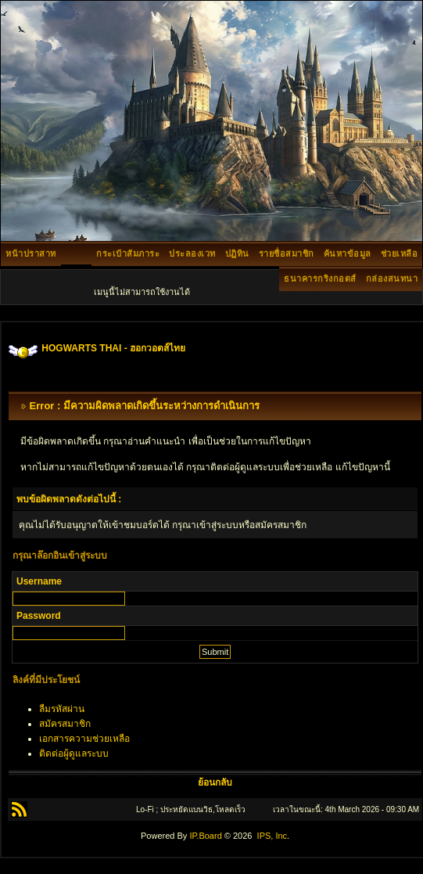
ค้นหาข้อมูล (347, 253)
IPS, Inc (272, 835)
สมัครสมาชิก (65, 723)
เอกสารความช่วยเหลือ (84, 738)
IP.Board (205, 835)
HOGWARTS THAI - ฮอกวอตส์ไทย (113, 348)
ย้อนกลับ (215, 782)
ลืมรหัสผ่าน (61, 708)
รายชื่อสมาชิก (286, 253)
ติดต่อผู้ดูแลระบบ (74, 753)
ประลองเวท (192, 253)
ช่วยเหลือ (399, 253)
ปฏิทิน (237, 253)
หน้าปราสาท (30, 253)
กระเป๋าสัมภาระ (128, 253)
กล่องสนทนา (392, 278)
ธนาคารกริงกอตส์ (320, 278)
